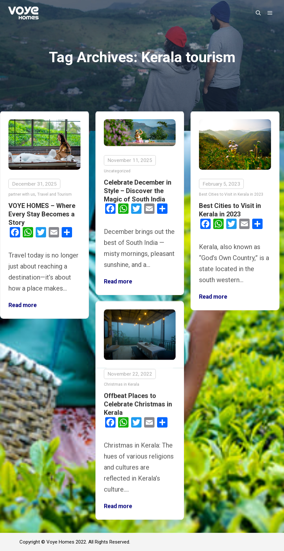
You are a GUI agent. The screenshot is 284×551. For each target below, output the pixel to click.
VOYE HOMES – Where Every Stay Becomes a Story (41, 214)
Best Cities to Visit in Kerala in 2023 (231, 194)
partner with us (21, 194)
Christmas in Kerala (121, 383)
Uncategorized (117, 171)
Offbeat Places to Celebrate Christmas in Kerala (138, 403)
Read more (22, 305)
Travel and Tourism (54, 194)
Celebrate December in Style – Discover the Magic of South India (137, 190)
